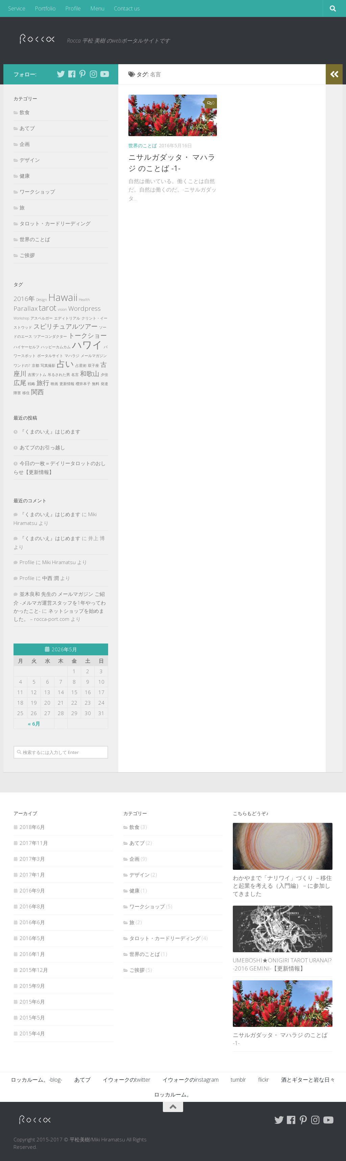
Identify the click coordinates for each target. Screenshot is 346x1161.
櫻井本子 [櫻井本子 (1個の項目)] (83, 383)
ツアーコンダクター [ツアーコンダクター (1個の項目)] (50, 336)
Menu (97, 8)
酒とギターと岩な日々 (308, 1079)
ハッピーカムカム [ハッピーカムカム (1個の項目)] (56, 347)
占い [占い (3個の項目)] (65, 363)
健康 (25, 175)
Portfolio (45, 8)
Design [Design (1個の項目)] (41, 299)
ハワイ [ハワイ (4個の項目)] (87, 344)
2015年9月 (32, 985)
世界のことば (142, 145)
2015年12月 (34, 969)
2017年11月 (34, 842)
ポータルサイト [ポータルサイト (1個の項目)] (50, 355)
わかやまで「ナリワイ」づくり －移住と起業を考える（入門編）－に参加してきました (282, 886)
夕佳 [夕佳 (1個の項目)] (104, 374)
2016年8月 (32, 906)
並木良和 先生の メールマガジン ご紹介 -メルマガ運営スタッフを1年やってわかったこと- (60, 602)
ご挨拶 (27, 255)
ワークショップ (37, 191)
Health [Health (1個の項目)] (84, 299)
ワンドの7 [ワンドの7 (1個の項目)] (22, 365)
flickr (263, 1079)
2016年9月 (32, 890)
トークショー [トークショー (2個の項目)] (87, 335)
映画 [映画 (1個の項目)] (54, 383)
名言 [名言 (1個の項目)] (75, 374)
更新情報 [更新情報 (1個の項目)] (66, 383)
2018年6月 (32, 827)
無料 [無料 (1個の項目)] (95, 383)
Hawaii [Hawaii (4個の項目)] (62, 297)
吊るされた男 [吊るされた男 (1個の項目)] (59, 374)
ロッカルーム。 (173, 1094)
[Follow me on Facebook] (72, 74)
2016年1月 (32, 954)
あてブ (27, 128)
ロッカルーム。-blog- (36, 1079)
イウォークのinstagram (191, 1079)
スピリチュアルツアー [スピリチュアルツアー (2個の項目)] (65, 326)
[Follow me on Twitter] (61, 74)
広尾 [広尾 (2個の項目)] (20, 382)
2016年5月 (32, 938)
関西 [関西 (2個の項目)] (37, 391)
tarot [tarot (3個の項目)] (47, 307)
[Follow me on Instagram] (93, 74)
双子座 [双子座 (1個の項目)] (93, 365)
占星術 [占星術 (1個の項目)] (80, 365)
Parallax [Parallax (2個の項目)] (26, 308)
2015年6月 (32, 1001)
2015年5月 (32, 1017)
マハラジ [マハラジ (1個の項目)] (72, 355)
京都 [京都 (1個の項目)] (35, 365)
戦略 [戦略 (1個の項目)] (31, 383)
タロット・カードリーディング (55, 223)
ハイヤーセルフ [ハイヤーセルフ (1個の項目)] (27, 347)
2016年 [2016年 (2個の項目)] (24, 298)
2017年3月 (32, 858)
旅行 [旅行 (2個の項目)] (42, 382)
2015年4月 (32, 1033)
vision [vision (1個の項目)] (62, 309)
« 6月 (34, 723)
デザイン (30, 159)
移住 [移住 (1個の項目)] (26, 392)
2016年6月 (32, 922)
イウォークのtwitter (126, 1079)
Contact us (127, 8)
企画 (25, 144)
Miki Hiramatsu (59, 562)
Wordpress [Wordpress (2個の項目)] (84, 308)
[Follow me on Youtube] (104, 74)
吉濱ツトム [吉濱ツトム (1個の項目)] (37, 374)
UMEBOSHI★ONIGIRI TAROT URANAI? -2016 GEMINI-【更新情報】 (282, 964)
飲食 (25, 112)
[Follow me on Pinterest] (82, 74)
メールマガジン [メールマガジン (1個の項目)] (94, 355)
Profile (73, 8)
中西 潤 (50, 578)
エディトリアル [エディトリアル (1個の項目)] (67, 318)
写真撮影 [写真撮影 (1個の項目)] (48, 365)
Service (16, 8)
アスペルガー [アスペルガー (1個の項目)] (41, 318)
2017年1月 (32, 874)
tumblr (238, 1079)
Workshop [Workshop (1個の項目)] (21, 318)
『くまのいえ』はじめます (50, 431)
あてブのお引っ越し (42, 447)
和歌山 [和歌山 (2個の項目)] (89, 373)
